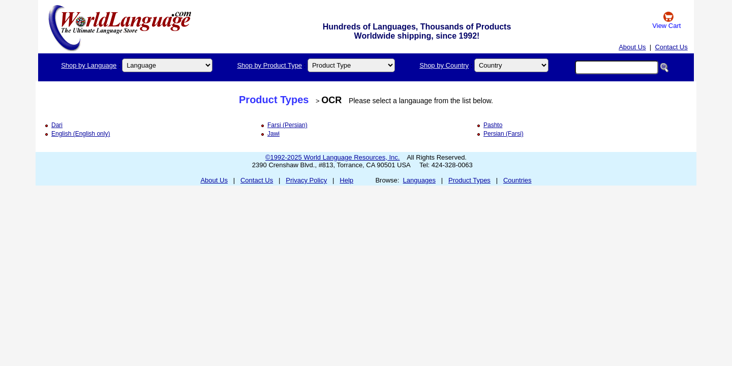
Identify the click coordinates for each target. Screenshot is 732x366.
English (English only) (80, 133)
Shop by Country (444, 65)
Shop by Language (88, 65)
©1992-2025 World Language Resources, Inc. (332, 157)
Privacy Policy (306, 180)
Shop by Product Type (269, 65)
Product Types (274, 99)
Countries (517, 180)
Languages (419, 180)
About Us (632, 47)
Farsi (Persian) (287, 125)
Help (346, 180)
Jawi (273, 133)
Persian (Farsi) (503, 133)
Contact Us (671, 47)
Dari (57, 125)
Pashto (492, 125)
